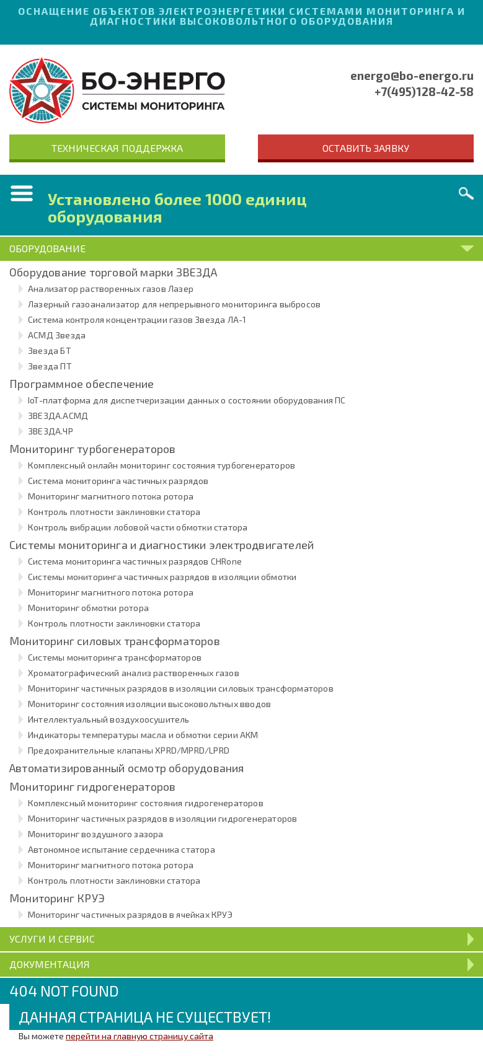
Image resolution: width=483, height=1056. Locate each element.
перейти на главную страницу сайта (139, 1036)
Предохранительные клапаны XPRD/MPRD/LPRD (128, 750)
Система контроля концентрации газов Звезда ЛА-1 (137, 319)
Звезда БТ (49, 350)
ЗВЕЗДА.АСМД (58, 415)
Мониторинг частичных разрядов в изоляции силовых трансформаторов (181, 688)
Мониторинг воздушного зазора (96, 834)
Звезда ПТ (50, 366)
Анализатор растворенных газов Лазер (110, 288)
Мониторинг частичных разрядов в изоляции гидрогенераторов (162, 818)
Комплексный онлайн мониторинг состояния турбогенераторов (161, 465)
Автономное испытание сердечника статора (121, 849)
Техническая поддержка (117, 148)
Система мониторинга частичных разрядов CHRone (135, 561)
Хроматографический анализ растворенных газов (133, 672)
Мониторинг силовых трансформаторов (114, 641)
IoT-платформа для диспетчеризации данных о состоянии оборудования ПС (187, 400)
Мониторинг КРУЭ (57, 898)
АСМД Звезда (57, 335)
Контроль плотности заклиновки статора (114, 511)
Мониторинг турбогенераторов (92, 448)
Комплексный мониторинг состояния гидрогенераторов (146, 803)
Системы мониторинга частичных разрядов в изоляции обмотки (162, 576)
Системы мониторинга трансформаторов (115, 657)
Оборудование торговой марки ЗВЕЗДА (113, 272)
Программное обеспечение (81, 383)
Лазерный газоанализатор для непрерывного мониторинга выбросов (174, 304)
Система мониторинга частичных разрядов (118, 480)
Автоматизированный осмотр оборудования (126, 768)
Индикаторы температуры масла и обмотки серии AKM (143, 734)
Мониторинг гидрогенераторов (92, 786)
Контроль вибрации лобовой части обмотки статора (137, 527)
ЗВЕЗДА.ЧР (50, 431)
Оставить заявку (365, 148)
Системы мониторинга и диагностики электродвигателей (161, 545)
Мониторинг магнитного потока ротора (110, 496)
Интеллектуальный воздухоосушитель (109, 719)
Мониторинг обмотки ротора (88, 607)
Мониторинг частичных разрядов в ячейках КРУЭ (130, 914)
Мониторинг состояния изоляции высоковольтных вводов (149, 703)
